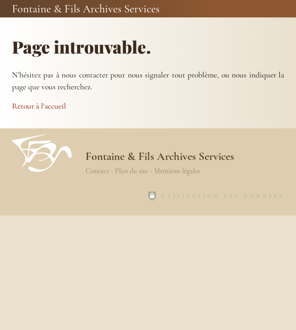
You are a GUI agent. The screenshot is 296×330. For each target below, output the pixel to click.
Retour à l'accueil (39, 106)
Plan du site (131, 171)
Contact (97, 171)
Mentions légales (177, 171)
